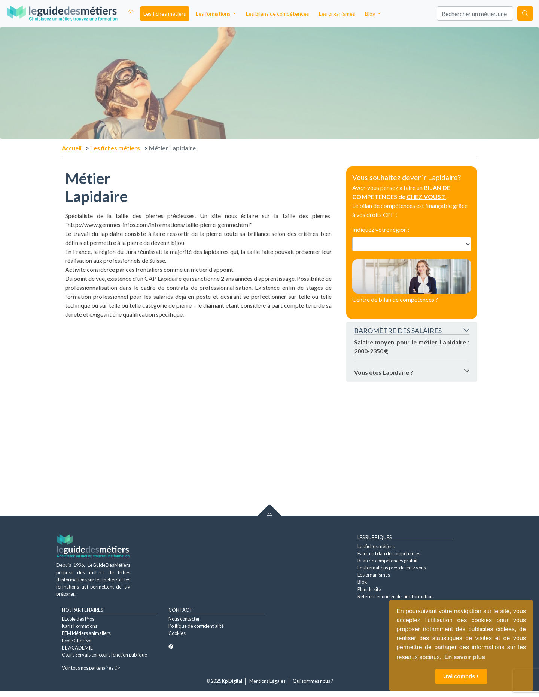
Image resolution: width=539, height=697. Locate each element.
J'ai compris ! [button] (461, 676)
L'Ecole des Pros (78, 619)
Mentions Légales (267, 681)
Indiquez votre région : (380, 229)
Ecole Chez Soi (76, 641)
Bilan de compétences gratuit (387, 561)
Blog (362, 582)
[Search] (475, 13)
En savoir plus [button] (464, 657)
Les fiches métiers (164, 13)
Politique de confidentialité (196, 626)
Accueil (72, 147)
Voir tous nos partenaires (91, 668)
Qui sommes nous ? (313, 681)
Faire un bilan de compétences (388, 553)
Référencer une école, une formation (395, 596)
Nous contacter (184, 619)
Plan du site (369, 589)
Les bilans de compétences (277, 13)
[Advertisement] (198, 371)
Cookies (177, 633)
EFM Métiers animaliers (86, 633)
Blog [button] (371, 13)
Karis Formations (79, 626)
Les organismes (337, 13)
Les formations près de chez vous (391, 568)
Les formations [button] (214, 13)
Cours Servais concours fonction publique (104, 655)
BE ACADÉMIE (77, 648)
